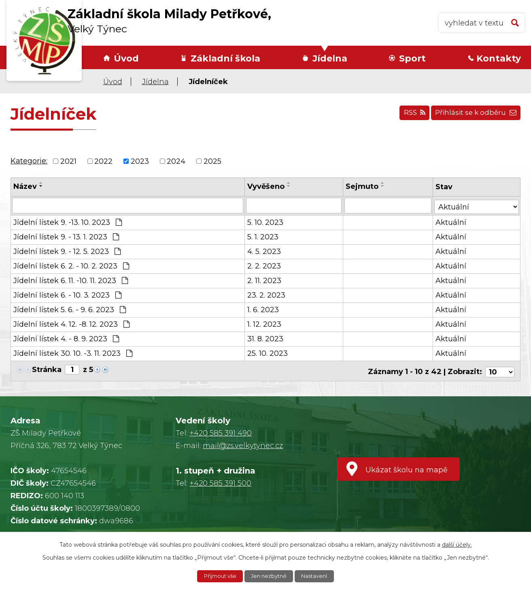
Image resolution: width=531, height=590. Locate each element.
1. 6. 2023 (263, 309)
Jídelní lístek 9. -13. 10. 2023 (67, 221)
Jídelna (329, 58)
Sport (412, 58)
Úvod (126, 58)
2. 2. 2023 (264, 265)
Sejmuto (362, 186)
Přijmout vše (217, 575)
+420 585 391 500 (220, 480)
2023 (140, 160)
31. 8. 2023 (266, 338)
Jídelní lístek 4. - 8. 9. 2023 (66, 338)
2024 (176, 160)
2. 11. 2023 (265, 279)
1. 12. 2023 (265, 323)
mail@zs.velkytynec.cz (243, 442)
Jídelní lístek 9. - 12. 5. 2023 (67, 250)
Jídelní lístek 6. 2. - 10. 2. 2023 (71, 265)
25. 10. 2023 (268, 352)
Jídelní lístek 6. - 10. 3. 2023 (67, 294)
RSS (406, 115)
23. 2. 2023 (267, 294)
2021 (68, 160)
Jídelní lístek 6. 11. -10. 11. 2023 (70, 279)
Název (25, 186)
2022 (103, 160)
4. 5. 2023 (264, 250)
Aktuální (451, 221)
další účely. (457, 544)
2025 (212, 160)
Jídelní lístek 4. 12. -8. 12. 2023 (71, 323)
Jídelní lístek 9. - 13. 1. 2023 (66, 236)
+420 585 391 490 (220, 430)
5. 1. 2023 (263, 236)
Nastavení (318, 575)
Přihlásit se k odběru (473, 115)
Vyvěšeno (266, 186)
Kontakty (498, 58)
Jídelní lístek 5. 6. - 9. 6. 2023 (69, 309)
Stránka (47, 368)
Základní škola (225, 58)
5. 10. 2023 (266, 221)
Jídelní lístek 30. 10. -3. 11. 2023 (72, 352)
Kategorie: (29, 160)
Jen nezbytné (269, 575)
